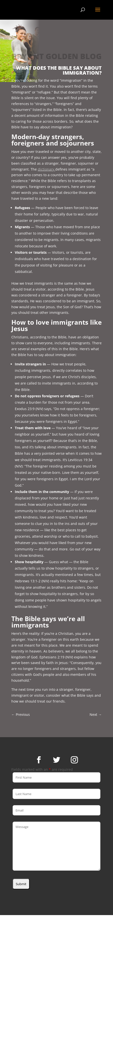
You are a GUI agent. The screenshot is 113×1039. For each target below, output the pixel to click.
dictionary (46, 169)
